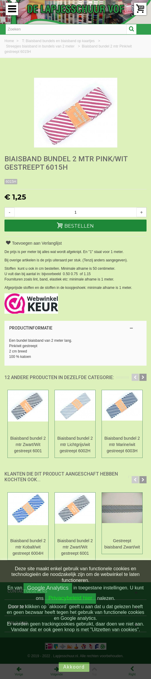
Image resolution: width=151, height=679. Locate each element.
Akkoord (74, 666)
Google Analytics (48, 588)
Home (9, 41)
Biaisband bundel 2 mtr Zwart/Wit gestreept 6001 (28, 444)
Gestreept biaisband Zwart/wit (122, 543)
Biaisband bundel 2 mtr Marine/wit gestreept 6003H (122, 444)
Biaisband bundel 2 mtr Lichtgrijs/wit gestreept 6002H (75, 444)
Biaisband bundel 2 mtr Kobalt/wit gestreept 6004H (28, 547)
